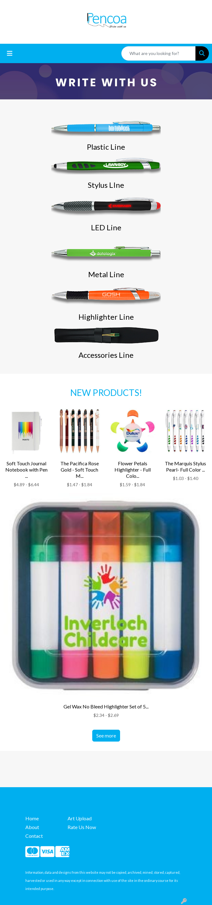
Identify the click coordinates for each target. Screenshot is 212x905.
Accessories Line (106, 354)
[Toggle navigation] (9, 53)
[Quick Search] (158, 53)
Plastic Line (106, 146)
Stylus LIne (106, 184)
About (32, 827)
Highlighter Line (106, 316)
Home (32, 818)
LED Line (106, 227)
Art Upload (80, 818)
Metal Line (106, 274)
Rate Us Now (82, 827)
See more (106, 735)
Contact (34, 836)
